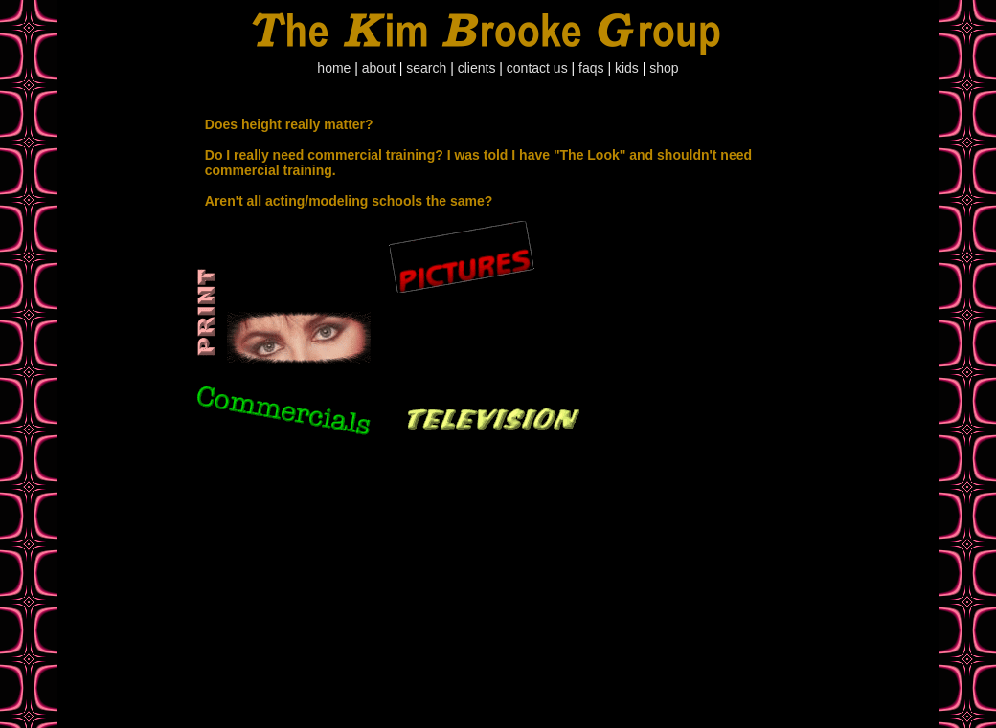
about (379, 68)
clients (477, 68)
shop (663, 68)
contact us (537, 68)
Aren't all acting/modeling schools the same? (349, 201)
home (334, 68)
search (426, 68)
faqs (590, 68)
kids (627, 68)
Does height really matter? (289, 124)
